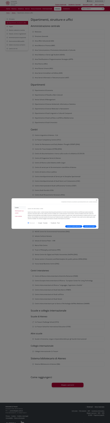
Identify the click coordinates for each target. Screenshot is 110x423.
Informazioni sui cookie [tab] (19, 212)
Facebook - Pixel (55, 223)
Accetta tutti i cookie (89, 226)
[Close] (96, 200)
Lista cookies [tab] (18, 216)
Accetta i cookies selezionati (73, 226)
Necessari (32, 223)
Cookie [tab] (17, 207)
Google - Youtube (42, 223)
